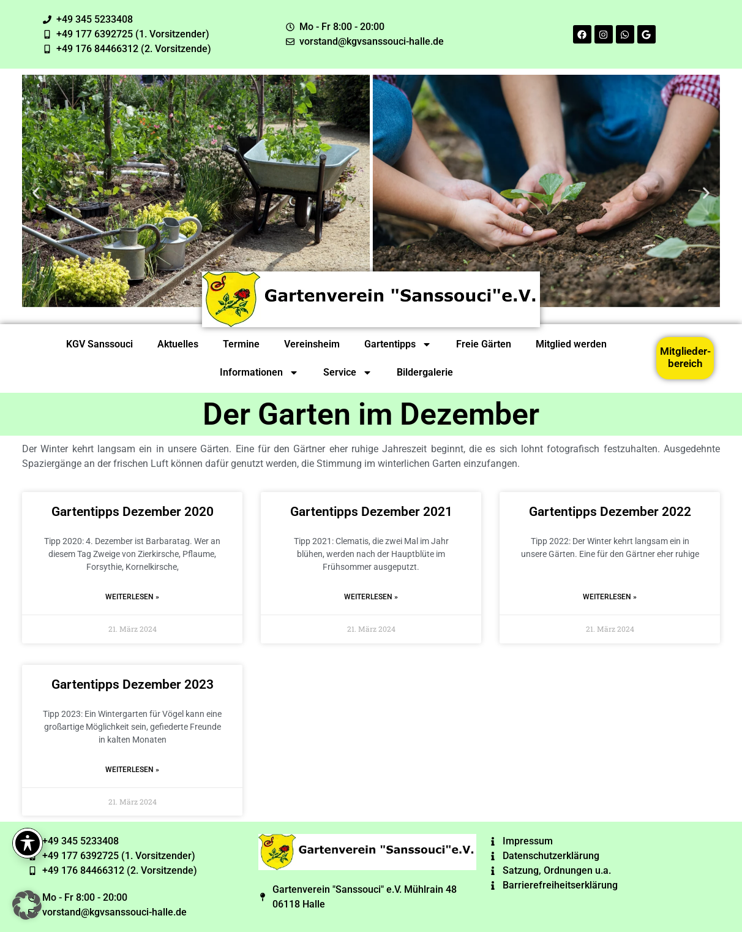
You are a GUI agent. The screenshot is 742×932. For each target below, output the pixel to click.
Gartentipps (398, 344)
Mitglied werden (571, 344)
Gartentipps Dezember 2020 (132, 511)
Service (347, 373)
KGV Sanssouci (99, 344)
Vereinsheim (312, 344)
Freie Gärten (483, 344)
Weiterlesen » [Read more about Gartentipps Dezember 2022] (610, 597)
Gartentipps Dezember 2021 (371, 511)
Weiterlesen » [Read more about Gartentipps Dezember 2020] (132, 597)
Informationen (259, 373)
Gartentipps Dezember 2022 (610, 511)
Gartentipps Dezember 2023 (132, 684)
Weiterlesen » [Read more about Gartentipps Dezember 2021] (371, 597)
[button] (35, 192)
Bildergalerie (425, 372)
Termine (241, 344)
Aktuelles (177, 344)
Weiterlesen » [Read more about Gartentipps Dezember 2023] (132, 769)
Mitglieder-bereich (685, 357)
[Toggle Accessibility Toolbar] (27, 843)
